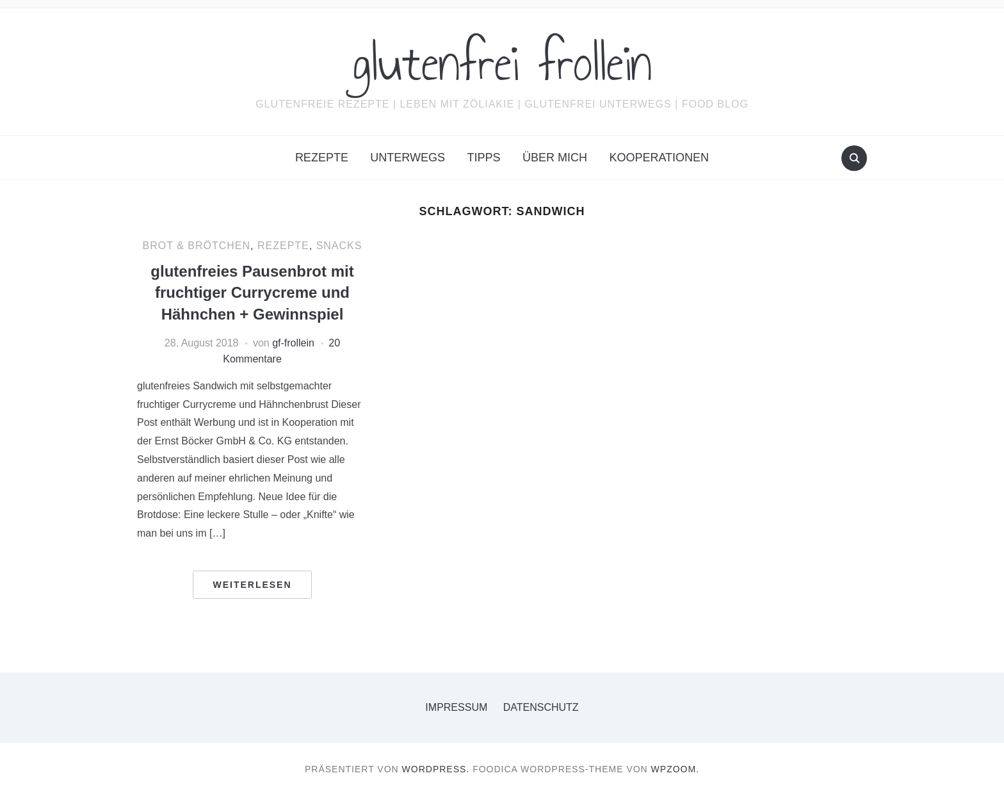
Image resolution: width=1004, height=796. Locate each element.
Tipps (483, 157)
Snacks (339, 245)
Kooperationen (659, 157)
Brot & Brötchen (197, 245)
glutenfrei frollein (502, 63)
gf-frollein (293, 342)
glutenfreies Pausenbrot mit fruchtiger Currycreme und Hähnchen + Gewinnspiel (251, 293)
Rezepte (321, 157)
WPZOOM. (675, 769)
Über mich (554, 157)
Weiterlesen (252, 585)
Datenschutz (541, 707)
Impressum (456, 707)
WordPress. (436, 769)
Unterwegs (407, 157)
